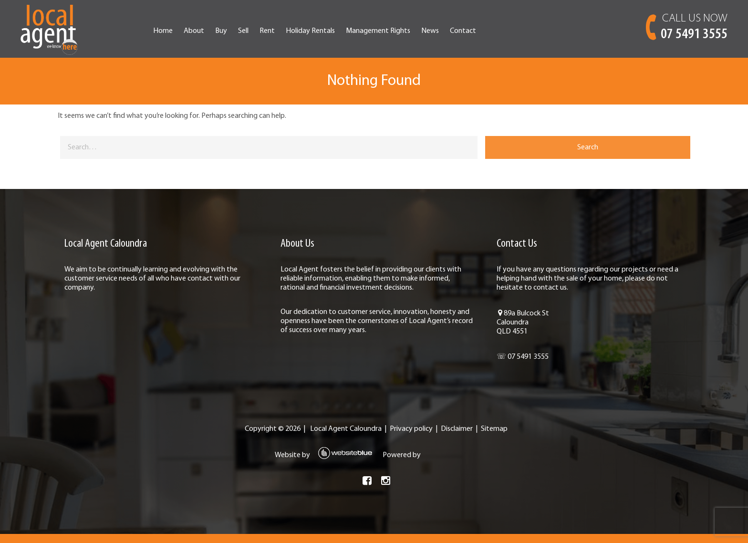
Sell (297, 31)
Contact (517, 31)
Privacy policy (409, 438)
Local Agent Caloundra (344, 438)
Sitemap (492, 438)
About (248, 31)
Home (217, 31)
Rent (321, 31)
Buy (275, 31)
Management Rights (432, 31)
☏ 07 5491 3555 (498, 366)
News (484, 31)
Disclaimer (455, 438)
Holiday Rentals (364, 31)
